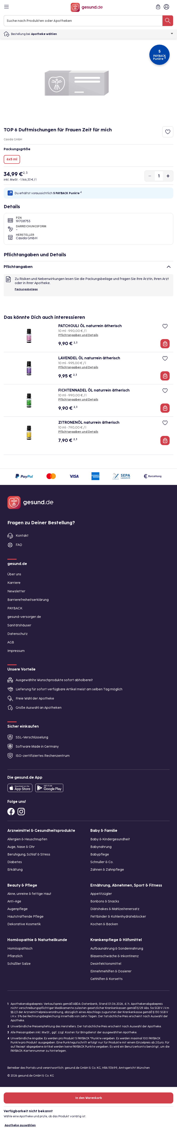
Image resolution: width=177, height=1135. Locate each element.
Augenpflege (17, 909)
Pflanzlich (15, 956)
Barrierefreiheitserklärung (28, 600)
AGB (10, 642)
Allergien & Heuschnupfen (27, 839)
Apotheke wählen (102, 34)
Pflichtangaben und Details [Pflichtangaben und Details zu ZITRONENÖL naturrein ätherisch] (78, 431)
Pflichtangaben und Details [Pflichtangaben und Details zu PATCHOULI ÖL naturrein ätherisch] (78, 335)
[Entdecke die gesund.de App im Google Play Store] (49, 788)
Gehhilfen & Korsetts (106, 979)
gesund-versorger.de (24, 617)
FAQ (19, 545)
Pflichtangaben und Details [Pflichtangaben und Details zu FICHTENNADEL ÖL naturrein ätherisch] (78, 399)
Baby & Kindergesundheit (110, 839)
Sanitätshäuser (19, 625)
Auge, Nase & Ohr (21, 847)
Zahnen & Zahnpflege (107, 870)
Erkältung (15, 870)
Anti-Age (14, 901)
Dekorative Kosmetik (24, 924)
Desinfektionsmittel (105, 964)
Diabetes (14, 862)
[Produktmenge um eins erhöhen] (168, 176)
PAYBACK (14, 608)
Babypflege (99, 854)
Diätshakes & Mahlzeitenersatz (114, 909)
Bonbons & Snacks (104, 901)
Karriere (14, 583)
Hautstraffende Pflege (25, 917)
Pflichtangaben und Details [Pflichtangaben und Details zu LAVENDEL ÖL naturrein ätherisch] (78, 367)
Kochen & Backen (104, 924)
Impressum (16, 651)
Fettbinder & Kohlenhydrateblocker (118, 917)
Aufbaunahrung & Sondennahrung (116, 949)
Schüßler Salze (19, 964)
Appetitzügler (101, 894)
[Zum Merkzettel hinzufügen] (167, 131)
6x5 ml (11, 159)
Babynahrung (101, 847)
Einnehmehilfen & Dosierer (111, 971)
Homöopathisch (19, 949)
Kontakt (22, 536)
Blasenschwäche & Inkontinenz (114, 956)
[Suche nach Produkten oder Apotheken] (167, 20)
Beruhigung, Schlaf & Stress (28, 854)
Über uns (14, 574)
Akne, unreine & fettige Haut (29, 894)
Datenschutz (17, 634)
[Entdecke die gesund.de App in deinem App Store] (19, 788)
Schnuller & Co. (101, 862)
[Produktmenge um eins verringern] (150, 176)
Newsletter (16, 591)
